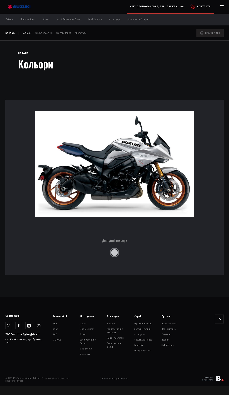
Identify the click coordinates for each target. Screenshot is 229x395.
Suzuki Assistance (143, 340)
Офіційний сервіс (143, 323)
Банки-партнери (115, 338)
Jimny (55, 329)
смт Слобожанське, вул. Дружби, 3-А (157, 6)
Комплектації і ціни (138, 19)
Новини (165, 340)
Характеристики (44, 33)
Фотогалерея (63, 33)
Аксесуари (115, 19)
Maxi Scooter (86, 349)
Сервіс (138, 316)
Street (83, 334)
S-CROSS (57, 340)
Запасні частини (142, 329)
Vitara (55, 323)
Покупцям (113, 316)
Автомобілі (60, 316)
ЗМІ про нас (168, 345)
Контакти (166, 334)
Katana (10, 33)
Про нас (166, 316)
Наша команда (169, 323)
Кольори (26, 33)
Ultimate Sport (87, 329)
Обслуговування (142, 350)
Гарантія (138, 345)
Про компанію (169, 329)
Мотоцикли (87, 316)
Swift (55, 334)
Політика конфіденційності (114, 378)
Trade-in (111, 323)
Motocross (85, 354)
